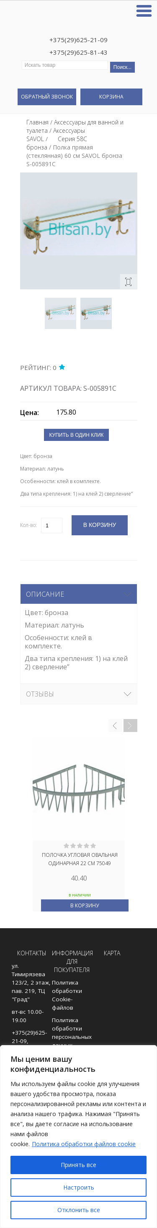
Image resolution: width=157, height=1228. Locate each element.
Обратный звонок (47, 96)
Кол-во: (28, 525)
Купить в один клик (76, 435)
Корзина (111, 96)
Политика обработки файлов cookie (84, 1144)
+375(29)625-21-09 (78, 39)
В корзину (84, 905)
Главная (37, 122)
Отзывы (40, 694)
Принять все (78, 1165)
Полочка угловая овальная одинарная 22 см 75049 (80, 859)
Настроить (78, 1187)
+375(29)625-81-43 (78, 52)
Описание (45, 594)
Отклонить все (78, 1210)
